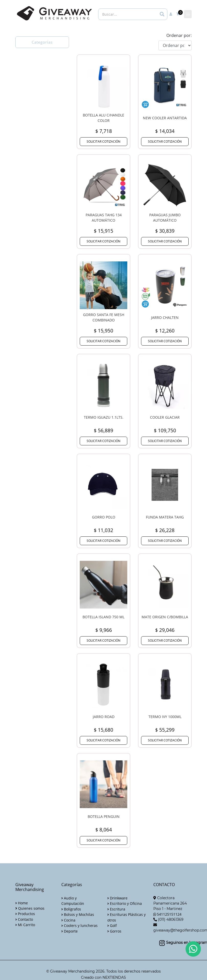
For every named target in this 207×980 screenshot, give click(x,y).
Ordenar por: (179, 35)
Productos (25, 913)
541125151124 (169, 914)
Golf (112, 925)
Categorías (42, 42)
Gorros (114, 931)
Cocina (68, 920)
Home (21, 902)
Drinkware (117, 898)
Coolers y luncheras (79, 925)
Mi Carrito (25, 924)
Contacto (24, 919)
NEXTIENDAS (114, 977)
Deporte (69, 931)
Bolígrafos (71, 909)
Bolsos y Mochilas (77, 914)
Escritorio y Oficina (124, 903)
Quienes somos (29, 908)
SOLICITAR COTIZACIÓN (103, 141)
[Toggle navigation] (188, 14)
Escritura (116, 909)
